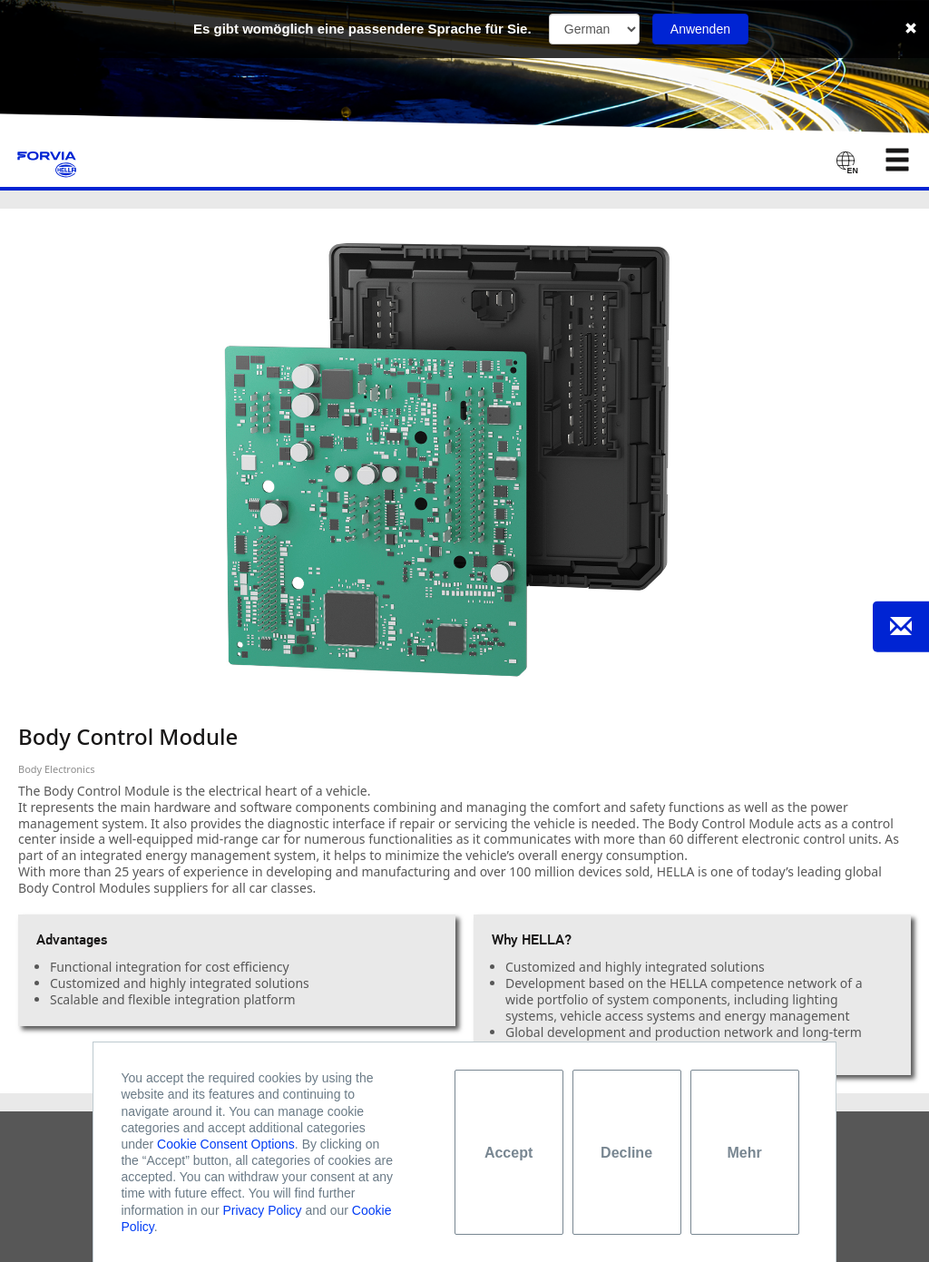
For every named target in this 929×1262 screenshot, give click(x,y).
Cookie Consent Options (226, 1144)
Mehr (744, 1152)
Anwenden (700, 29)
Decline (626, 1152)
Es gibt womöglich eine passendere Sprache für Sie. (362, 28)
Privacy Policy (261, 1210)
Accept (508, 1152)
